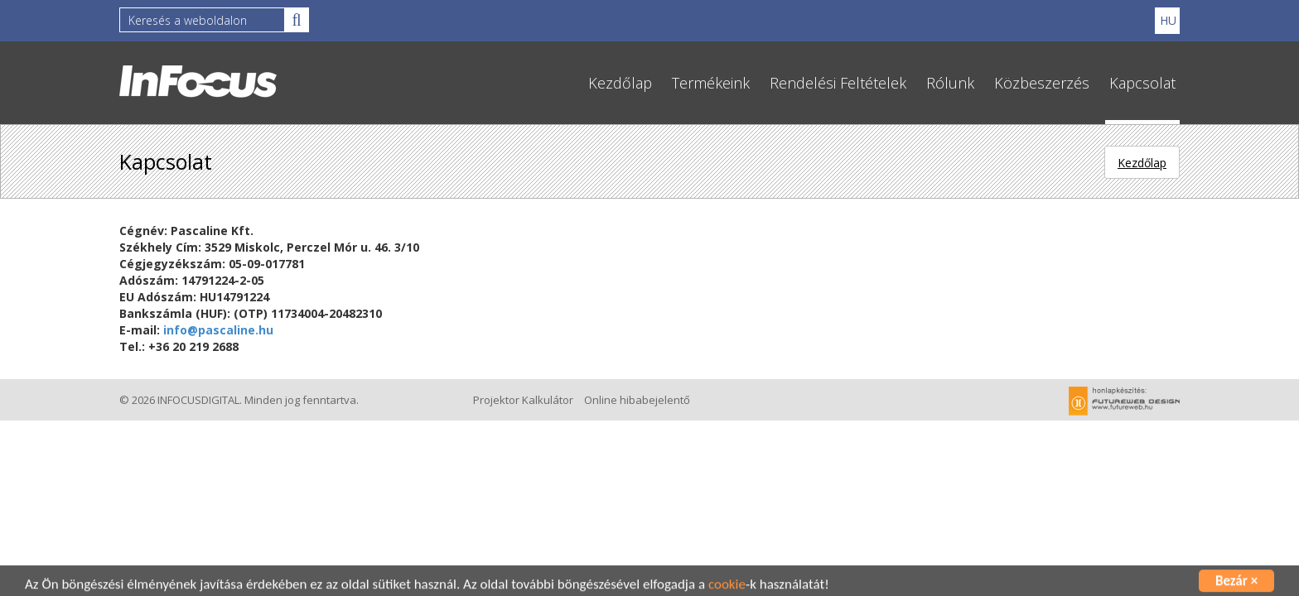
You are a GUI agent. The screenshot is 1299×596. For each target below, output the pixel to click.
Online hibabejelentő (637, 399)
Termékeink (711, 83)
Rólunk (950, 83)
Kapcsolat (1142, 83)
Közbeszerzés (1041, 83)
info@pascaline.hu (218, 330)
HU (1168, 20)
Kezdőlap (620, 83)
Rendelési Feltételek (838, 83)
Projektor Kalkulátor (523, 399)
